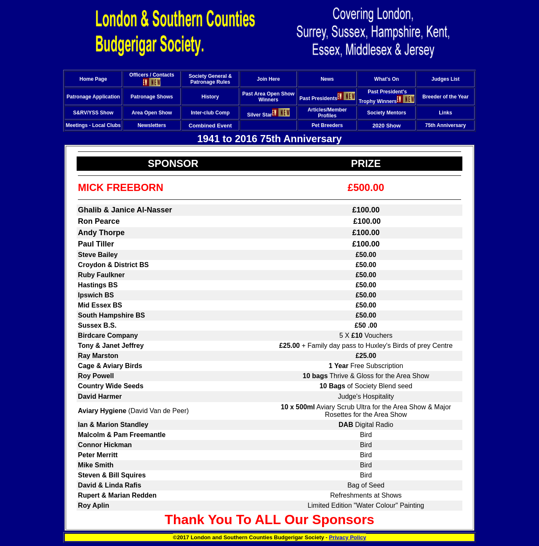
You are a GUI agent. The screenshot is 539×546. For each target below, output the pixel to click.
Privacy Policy (347, 537)
